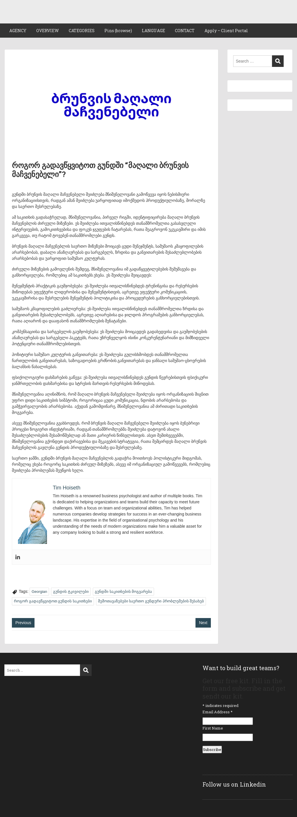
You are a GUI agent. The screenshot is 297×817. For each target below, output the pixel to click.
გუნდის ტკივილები (71, 591)
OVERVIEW (47, 30)
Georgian (39, 591)
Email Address (217, 711)
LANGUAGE (153, 30)
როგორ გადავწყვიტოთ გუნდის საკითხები (53, 601)
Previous (23, 622)
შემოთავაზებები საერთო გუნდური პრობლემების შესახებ (151, 601)
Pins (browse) (118, 30)
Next (203, 622)
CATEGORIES (82, 30)
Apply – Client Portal (226, 30)
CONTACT (185, 30)
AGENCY (17, 30)
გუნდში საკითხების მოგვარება (123, 591)
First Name (212, 728)
